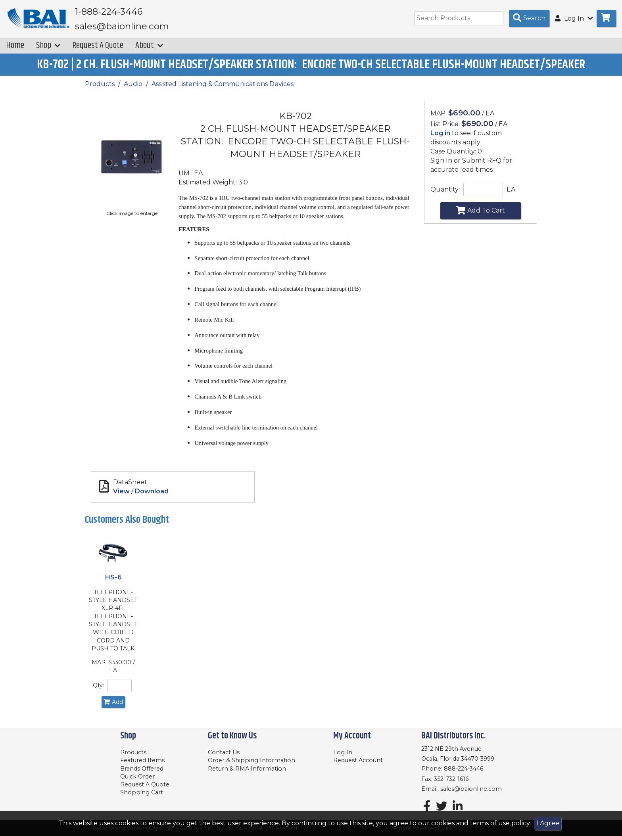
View (121, 496)
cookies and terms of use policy (480, 823)
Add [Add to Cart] (113, 707)
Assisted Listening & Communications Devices (223, 89)
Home (15, 51)
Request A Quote (97, 51)
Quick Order (137, 776)
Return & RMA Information (247, 768)
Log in (440, 138)
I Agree (547, 823)
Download (152, 496)
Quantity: (445, 194)
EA (511, 194)
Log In (342, 752)
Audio (133, 89)
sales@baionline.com (471, 788)
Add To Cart (480, 215)
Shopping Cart (141, 792)
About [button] (149, 51)
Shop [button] (48, 51)
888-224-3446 (463, 768)
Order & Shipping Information (251, 760)
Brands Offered (141, 768)
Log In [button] (574, 18)
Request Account (358, 760)
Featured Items (142, 760)
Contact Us (224, 752)
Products (100, 89)
